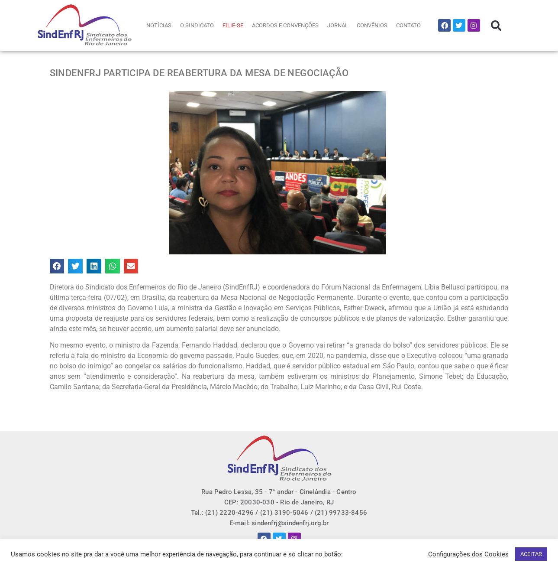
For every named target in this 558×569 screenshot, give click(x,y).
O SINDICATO (197, 25)
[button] (496, 25)
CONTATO (408, 25)
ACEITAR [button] (531, 554)
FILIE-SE (233, 25)
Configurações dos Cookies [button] (468, 554)
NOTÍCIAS (158, 25)
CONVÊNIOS (372, 25)
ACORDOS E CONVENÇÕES (285, 25)
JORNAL (337, 25)
